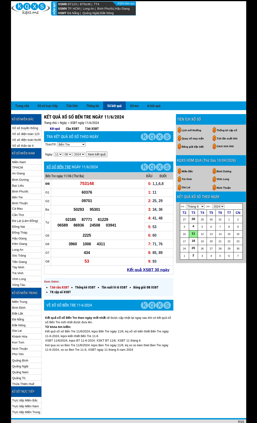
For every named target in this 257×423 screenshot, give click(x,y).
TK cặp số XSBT (60, 277)
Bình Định (19, 292)
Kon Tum (18, 327)
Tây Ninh (18, 252)
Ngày (63, 107)
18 (193, 225)
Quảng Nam (20, 357)
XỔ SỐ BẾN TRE (58, 151)
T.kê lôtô (72, 90)
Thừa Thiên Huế (23, 368)
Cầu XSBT (72, 113)
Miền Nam (19, 147)
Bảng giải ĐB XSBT (146, 272)
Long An (88, 8)
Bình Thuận (20, 188)
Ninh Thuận (20, 333)
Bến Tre (17, 182)
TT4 (96, 4)
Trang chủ (22, 90)
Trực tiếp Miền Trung (26, 397)
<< (182, 191)
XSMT (62, 13)
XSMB (62, 4)
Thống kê (92, 90)
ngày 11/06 (63, 161)
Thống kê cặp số (227, 115)
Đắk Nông (107, 13)
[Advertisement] (128, 51)
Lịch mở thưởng (191, 115)
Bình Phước (105, 8)
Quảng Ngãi (90, 13)
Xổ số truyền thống (25, 113)
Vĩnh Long (19, 263)
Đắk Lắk (17, 298)
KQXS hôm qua (126, 3)
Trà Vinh (17, 258)
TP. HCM (73, 8)
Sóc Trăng (19, 240)
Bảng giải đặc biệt (193, 131)
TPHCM (17, 152)
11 (193, 218)
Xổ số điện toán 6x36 (26, 124)
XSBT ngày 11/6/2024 (84, 107)
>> (208, 191)
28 (193, 203)
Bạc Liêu (18, 170)
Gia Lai (17, 315)
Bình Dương (20, 164)
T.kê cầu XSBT (59, 272)
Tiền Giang (19, 246)
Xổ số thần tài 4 (23, 130)
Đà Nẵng (73, 13)
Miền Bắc (187, 156)
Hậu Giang (122, 8)
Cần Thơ (18, 199)
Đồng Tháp (19, 217)
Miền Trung (19, 286)
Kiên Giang (19, 228)
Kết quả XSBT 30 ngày (148, 254)
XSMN (62, 8)
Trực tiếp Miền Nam (25, 391)
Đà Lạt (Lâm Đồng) (25, 205)
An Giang (18, 158)
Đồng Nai (18, 211)
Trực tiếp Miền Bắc (25, 385)
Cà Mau (17, 193)
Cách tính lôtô (225, 131)
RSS (241, 406)
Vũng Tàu (18, 269)
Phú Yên (18, 339)
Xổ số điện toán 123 (26, 118)
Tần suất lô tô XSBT (114, 272)
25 (193, 233)
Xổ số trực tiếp (47, 90)
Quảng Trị (19, 363)
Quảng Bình (20, 345)
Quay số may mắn (193, 123)
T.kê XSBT (92, 113)
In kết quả (153, 90)
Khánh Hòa (19, 321)
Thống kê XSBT (85, 272)
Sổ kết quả (114, 90)
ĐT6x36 (85, 4)
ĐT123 (72, 4)
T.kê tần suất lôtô (227, 123)
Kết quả (55, 113)
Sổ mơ (134, 90)
